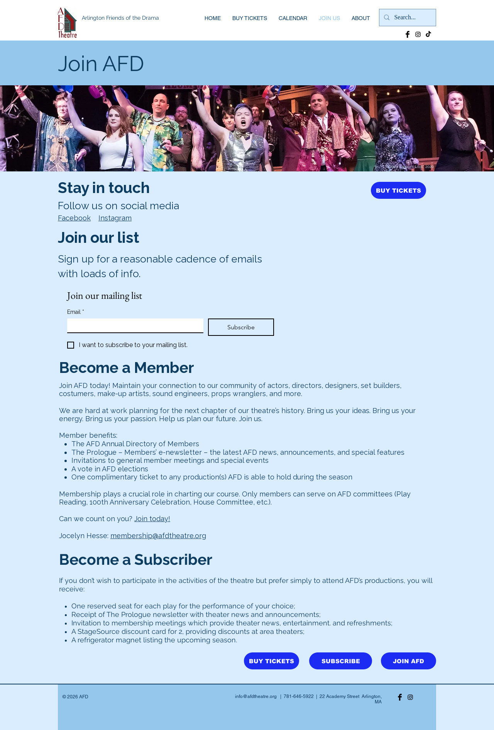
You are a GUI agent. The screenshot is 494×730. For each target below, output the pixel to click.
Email (75, 312)
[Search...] (407, 17)
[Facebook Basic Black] (407, 34)
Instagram (115, 218)
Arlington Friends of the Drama (120, 18)
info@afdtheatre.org (256, 696)
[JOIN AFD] (408, 660)
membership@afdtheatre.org (158, 536)
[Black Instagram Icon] (417, 34)
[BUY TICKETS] (398, 190)
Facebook (74, 218)
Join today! (152, 519)
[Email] (133, 325)
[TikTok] (428, 34)
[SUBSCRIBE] (340, 660)
